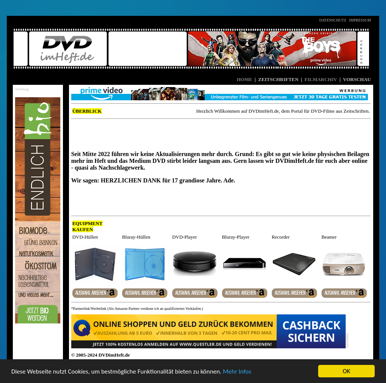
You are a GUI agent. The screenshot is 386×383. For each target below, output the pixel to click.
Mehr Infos (237, 371)
